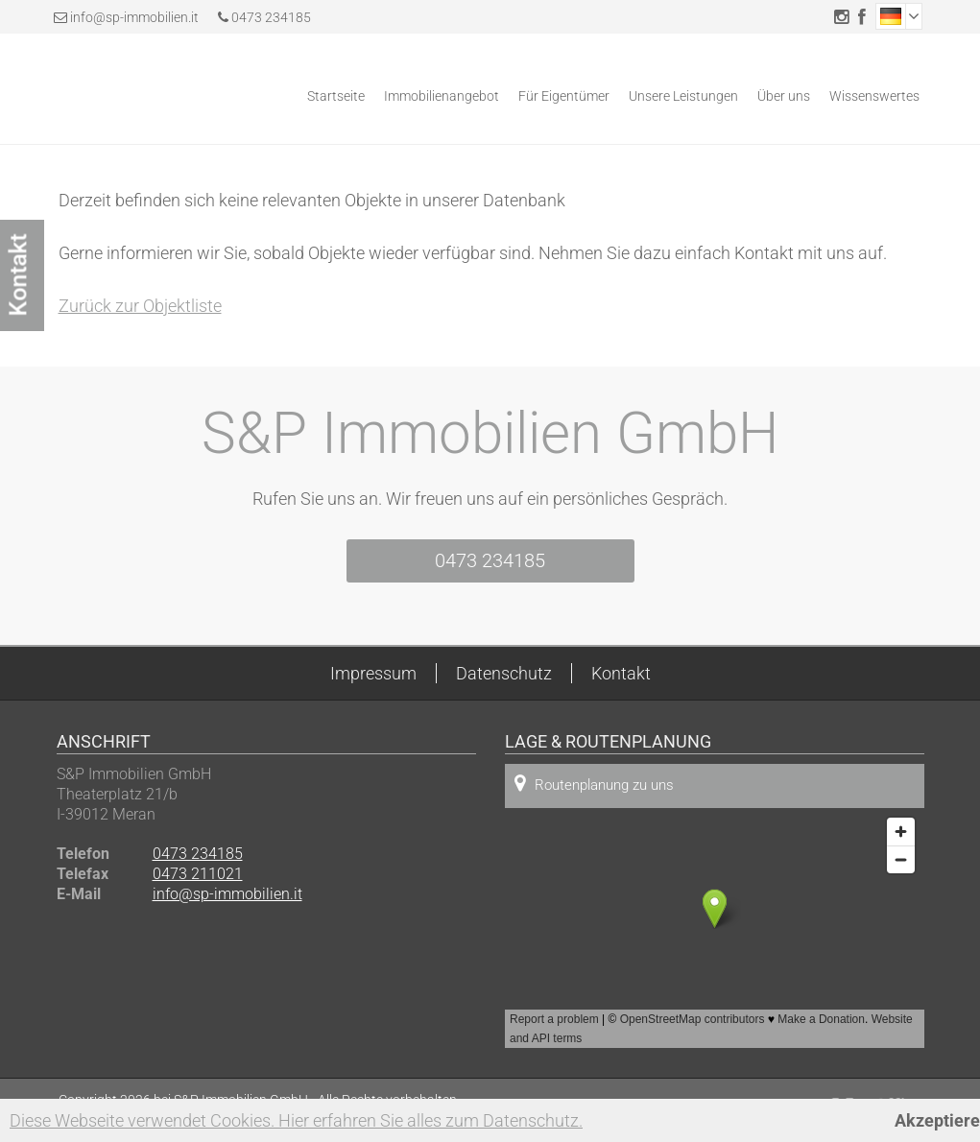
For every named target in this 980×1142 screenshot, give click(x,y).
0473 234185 (264, 17)
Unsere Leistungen (683, 96)
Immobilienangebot (441, 96)
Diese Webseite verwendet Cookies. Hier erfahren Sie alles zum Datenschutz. (296, 1120)
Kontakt (621, 673)
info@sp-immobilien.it (134, 17)
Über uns (783, 96)
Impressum (373, 673)
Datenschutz (504, 673)
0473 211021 (198, 874)
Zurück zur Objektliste (140, 306)
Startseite (336, 96)
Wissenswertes (874, 96)
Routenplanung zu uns (594, 783)
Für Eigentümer (564, 96)
